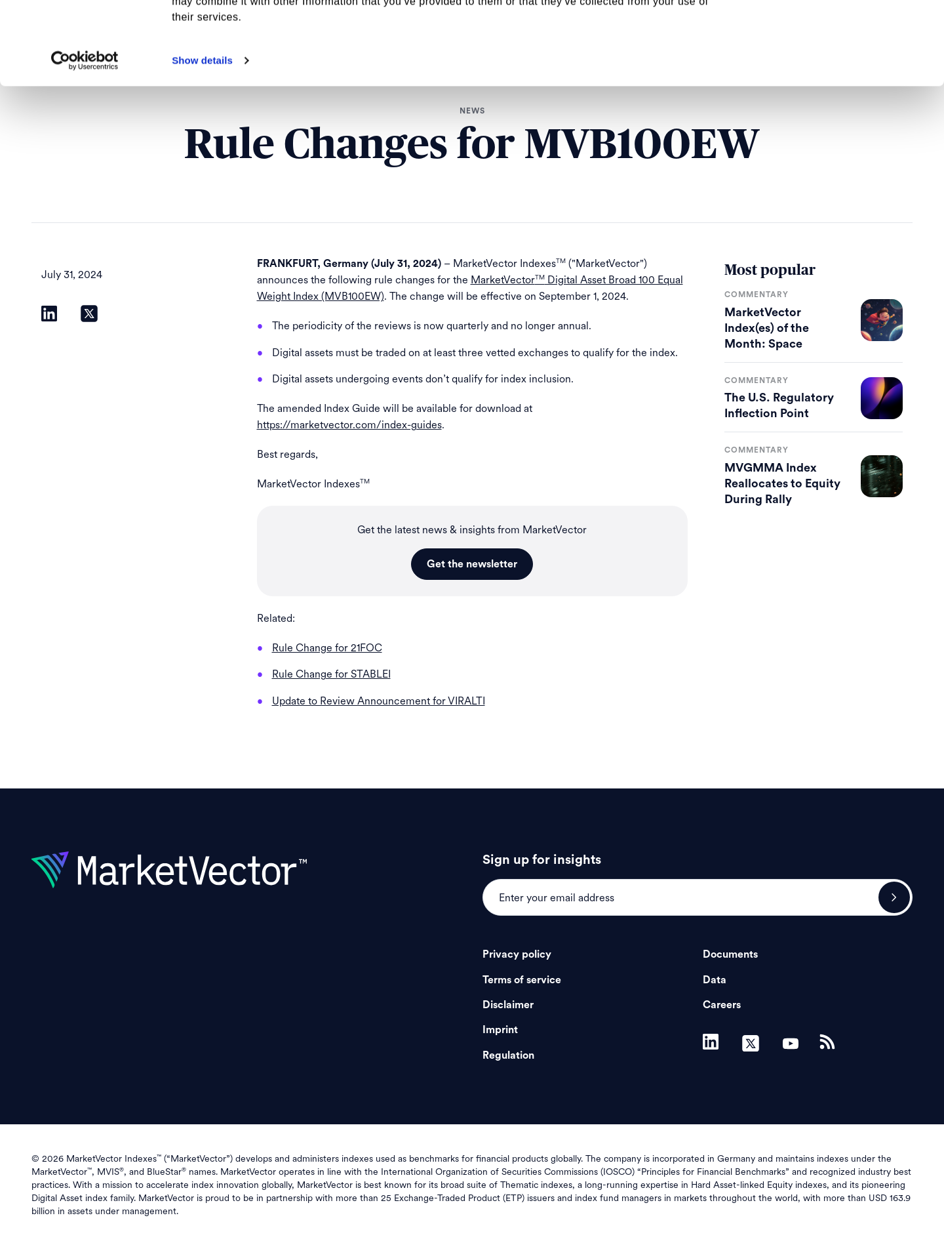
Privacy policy (516, 954)
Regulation (508, 1055)
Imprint (500, 1030)
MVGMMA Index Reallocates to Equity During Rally (782, 483)
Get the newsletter (472, 564)
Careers (722, 1005)
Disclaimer (508, 1005)
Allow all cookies (835, 32)
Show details (202, 138)
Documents (730, 954)
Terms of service (521, 980)
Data (714, 980)
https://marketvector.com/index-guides (349, 424)
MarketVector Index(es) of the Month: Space (766, 328)
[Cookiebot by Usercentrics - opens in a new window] (85, 138)
